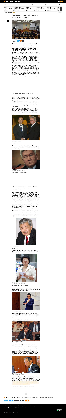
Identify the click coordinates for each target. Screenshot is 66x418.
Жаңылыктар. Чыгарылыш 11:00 (30, 8)
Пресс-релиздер (26, 405)
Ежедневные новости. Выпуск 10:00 (19, 9)
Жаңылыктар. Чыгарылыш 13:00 (52, 8)
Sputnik (14, 170)
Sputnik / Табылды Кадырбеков (17, 39)
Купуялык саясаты (43, 405)
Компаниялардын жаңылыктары (35, 405)
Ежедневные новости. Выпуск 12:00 (41, 9)
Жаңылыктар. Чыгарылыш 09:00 (8, 9)
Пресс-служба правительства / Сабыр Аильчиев (19, 374)
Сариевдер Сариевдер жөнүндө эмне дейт (23, 93)
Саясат (22, 386)
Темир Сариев (26, 386)
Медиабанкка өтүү (22, 170)
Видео (46, 397)
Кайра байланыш (23, 407)
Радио (26, 397)
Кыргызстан (14, 386)
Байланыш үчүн (20, 405)
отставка (32, 386)
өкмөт (29, 386)
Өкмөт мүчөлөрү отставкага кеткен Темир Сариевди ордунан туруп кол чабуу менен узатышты (25, 187)
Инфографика (41, 397)
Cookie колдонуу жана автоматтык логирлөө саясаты (11, 407)
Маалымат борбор (51, 397)
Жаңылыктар (18, 386)
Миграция (33, 397)
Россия (29, 397)
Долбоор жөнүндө (6, 405)
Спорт (37, 397)
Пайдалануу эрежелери (13, 405)
